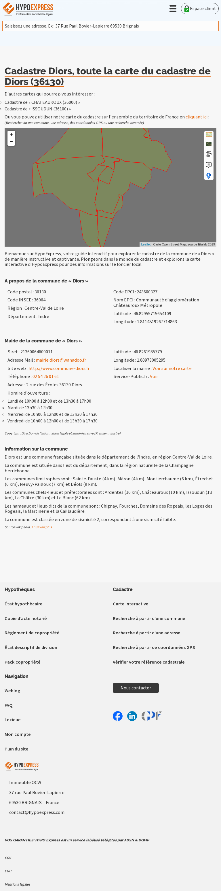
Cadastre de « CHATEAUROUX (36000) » (42, 102)
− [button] (11, 142)
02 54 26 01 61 (46, 376)
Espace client (200, 8)
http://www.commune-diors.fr (58, 368)
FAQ (9, 705)
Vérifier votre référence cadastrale (149, 662)
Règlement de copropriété (32, 632)
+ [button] (11, 134)
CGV (8, 858)
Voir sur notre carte (172, 368)
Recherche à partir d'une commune (149, 618)
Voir (154, 376)
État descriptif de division (31, 647)
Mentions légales (17, 884)
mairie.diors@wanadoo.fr (61, 360)
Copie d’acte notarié (26, 618)
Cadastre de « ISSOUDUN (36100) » (38, 109)
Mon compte (18, 734)
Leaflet (145, 244)
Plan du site (16, 749)
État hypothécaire (24, 604)
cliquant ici (196, 117)
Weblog (12, 690)
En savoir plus (42, 527)
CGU (8, 871)
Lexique (13, 719)
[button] (172, 8)
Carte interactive (130, 604)
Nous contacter (136, 688)
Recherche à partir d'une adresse (146, 632)
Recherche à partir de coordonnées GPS (154, 647)
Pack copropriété (23, 662)
